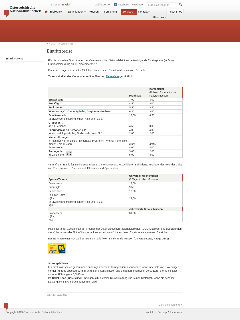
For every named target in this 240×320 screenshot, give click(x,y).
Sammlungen (76, 11)
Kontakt (144, 11)
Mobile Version (102, 4)
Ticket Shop (175, 11)
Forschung (112, 11)
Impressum (176, 312)
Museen (95, 11)
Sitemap (162, 312)
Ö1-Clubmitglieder (74, 111)
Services (129, 11)
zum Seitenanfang (171, 304)
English (66, 4)
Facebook (123, 4)
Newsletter (138, 4)
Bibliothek (57, 11)
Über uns (160, 17)
